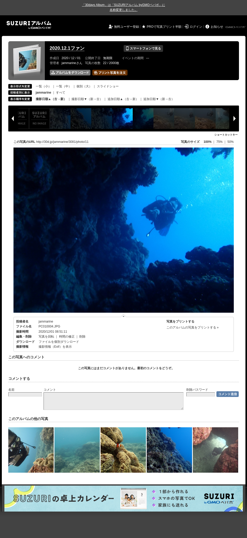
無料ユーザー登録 (126, 27)
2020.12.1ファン (67, 48)
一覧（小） (43, 86)
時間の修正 (67, 336)
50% (230, 142)
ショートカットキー (226, 134)
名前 (11, 390)
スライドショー (108, 86)
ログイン (196, 27)
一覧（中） (64, 86)
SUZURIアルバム (29, 25)
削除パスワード (197, 390)
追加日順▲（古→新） (123, 99)
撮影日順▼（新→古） (87, 99)
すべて (60, 92)
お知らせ (217, 27)
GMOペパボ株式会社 (235, 27)
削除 (82, 336)
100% (207, 142)
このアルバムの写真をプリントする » (192, 327)
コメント (50, 390)
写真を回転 (46, 336)
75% (219, 142)
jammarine (46, 321)
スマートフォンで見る (143, 48)
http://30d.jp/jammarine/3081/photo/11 (62, 142)
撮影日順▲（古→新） (51, 99)
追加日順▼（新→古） (158, 99)
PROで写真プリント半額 (164, 27)
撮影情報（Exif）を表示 (55, 346)
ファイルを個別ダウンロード (59, 342)
